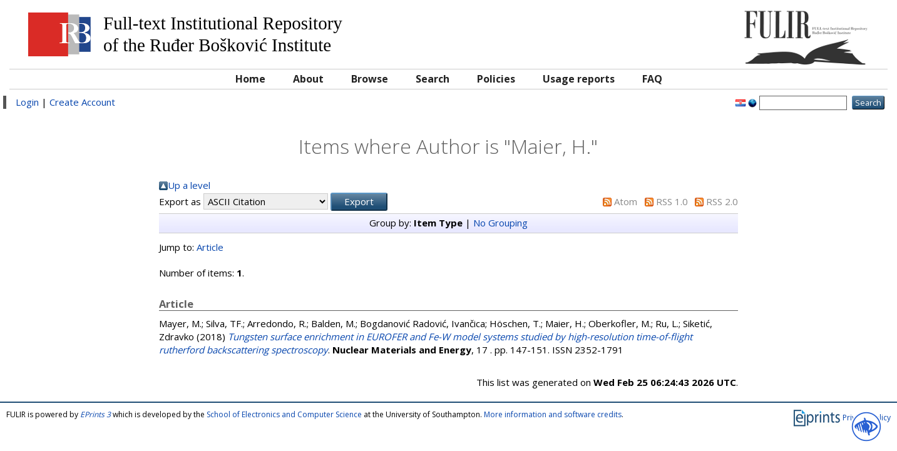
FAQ (652, 79)
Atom (625, 201)
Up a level (189, 185)
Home (250, 79)
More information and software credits (553, 414)
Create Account (82, 102)
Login (27, 102)
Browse (369, 79)
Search (432, 79)
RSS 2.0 (722, 201)
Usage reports (579, 79)
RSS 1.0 (672, 201)
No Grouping (500, 222)
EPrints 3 (95, 414)
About (308, 79)
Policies (496, 79)
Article (210, 247)
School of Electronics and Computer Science (284, 414)
